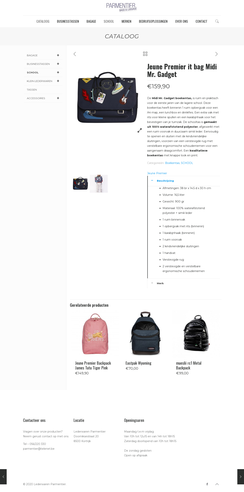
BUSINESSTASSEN (43, 64)
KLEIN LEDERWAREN (43, 81)
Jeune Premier (157, 173)
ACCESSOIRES (43, 98)
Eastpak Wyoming (138, 363)
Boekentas (172, 163)
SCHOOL (187, 163)
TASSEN (32, 89)
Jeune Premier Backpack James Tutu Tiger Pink (93, 365)
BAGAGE (43, 55)
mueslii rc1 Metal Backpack (188, 365)
